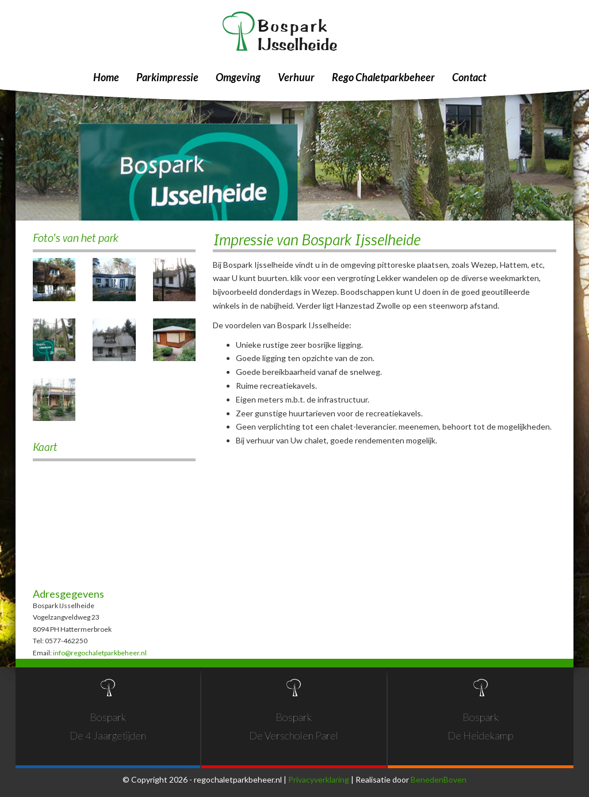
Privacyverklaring (318, 779)
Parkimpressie (167, 77)
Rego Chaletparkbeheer (383, 77)
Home (106, 77)
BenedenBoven (438, 779)
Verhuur (296, 77)
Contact (469, 77)
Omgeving (238, 77)
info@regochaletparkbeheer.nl (100, 652)
